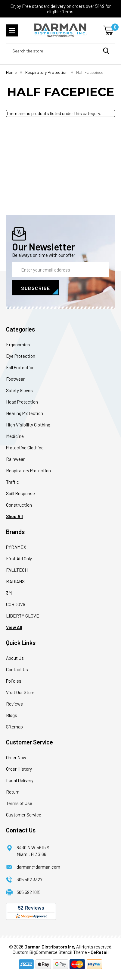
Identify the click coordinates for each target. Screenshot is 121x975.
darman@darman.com (38, 867)
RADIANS (15, 581)
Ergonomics (18, 344)
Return (13, 791)
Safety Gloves (19, 390)
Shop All (14, 516)
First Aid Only (19, 558)
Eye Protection (20, 356)
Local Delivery (19, 780)
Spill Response (20, 493)
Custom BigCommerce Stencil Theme (50, 952)
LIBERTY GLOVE (22, 615)
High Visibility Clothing (28, 424)
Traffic (12, 482)
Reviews (14, 703)
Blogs (11, 715)
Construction (19, 505)
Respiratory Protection (28, 470)
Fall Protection (20, 367)
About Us (15, 658)
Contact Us (17, 669)
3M (9, 593)
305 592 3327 (29, 879)
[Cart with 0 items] (109, 30)
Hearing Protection (24, 413)
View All (14, 627)
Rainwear (15, 459)
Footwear (15, 379)
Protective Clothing (25, 447)
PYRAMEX (16, 547)
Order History (19, 769)
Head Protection (22, 401)
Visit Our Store (20, 692)
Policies (13, 681)
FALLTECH (17, 570)
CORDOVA (15, 604)
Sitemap (14, 726)
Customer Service (23, 814)
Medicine (15, 436)
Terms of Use (19, 803)
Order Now (16, 757)
